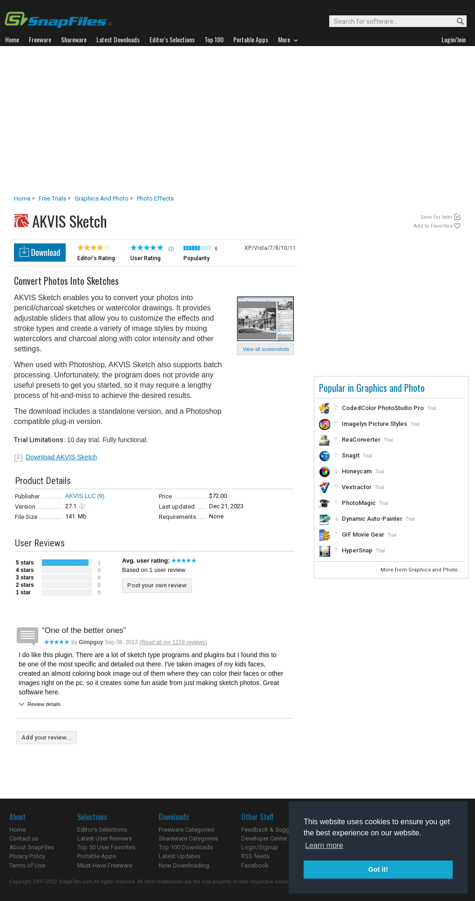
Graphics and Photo (102, 198)
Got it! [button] (378, 869)
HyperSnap (357, 550)
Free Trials (52, 198)
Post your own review (157, 585)
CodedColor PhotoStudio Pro (383, 407)
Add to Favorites (433, 226)
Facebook (255, 865)
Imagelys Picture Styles (374, 423)
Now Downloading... (186, 865)
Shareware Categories (188, 838)
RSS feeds (255, 856)
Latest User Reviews (104, 838)
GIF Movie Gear (363, 534)
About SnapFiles (31, 847)
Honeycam (357, 471)
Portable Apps (96, 856)
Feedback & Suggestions (275, 829)
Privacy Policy (27, 856)
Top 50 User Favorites (106, 847)
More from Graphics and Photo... (421, 570)
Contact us (23, 838)
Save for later (437, 217)
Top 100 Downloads (186, 847)
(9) (101, 495)
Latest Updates (179, 856)
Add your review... (46, 737)
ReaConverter (361, 439)
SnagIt (351, 455)
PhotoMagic (359, 502)
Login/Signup (259, 847)
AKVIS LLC (80, 495)
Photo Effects (155, 198)
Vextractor (357, 487)
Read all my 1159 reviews (173, 642)
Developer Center (264, 838)
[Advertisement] (238, 123)
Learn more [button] (324, 845)
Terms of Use (27, 865)
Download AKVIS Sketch (61, 457)
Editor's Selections (102, 829)
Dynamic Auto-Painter (372, 518)
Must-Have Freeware (104, 865)
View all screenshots (266, 349)
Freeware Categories (186, 829)
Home (22, 198)
